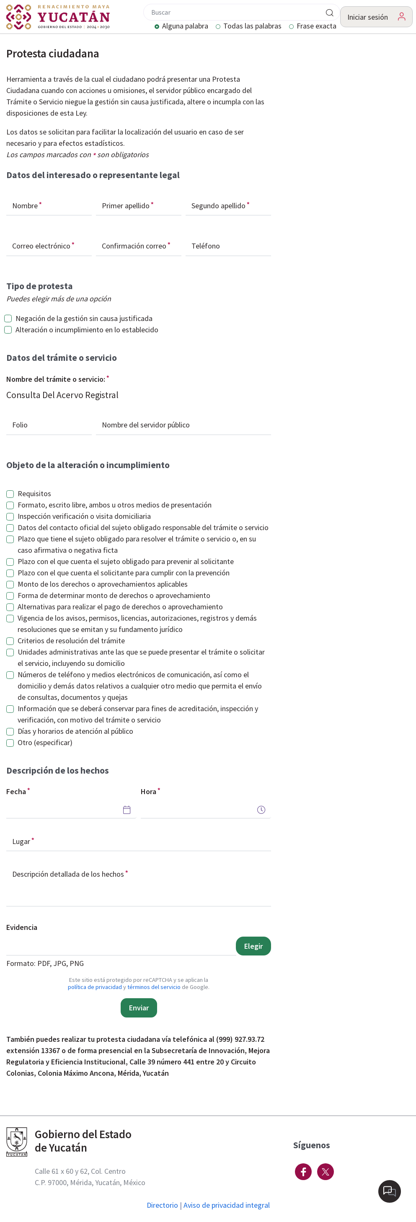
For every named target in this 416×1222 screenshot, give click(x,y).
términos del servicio (154, 987)
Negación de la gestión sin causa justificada (84, 318)
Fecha (16, 791)
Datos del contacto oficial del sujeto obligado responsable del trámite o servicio (143, 527)
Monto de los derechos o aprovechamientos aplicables (103, 584)
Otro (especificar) (45, 742)
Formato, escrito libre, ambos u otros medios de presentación (115, 505)
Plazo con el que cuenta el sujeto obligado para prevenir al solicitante (126, 561)
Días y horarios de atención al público (75, 731)
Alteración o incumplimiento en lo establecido (87, 329)
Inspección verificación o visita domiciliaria (84, 516)
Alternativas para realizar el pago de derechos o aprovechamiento (120, 606)
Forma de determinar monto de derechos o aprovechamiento (114, 595)
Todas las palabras (252, 26)
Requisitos (34, 493)
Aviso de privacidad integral (226, 1205)
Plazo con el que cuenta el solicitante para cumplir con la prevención (124, 572)
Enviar (139, 1007)
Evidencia (21, 927)
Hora (148, 791)
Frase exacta (316, 26)
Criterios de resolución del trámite (71, 640)
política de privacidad (95, 987)
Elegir (253, 946)
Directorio (162, 1205)
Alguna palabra (185, 26)
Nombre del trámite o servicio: (55, 379)
